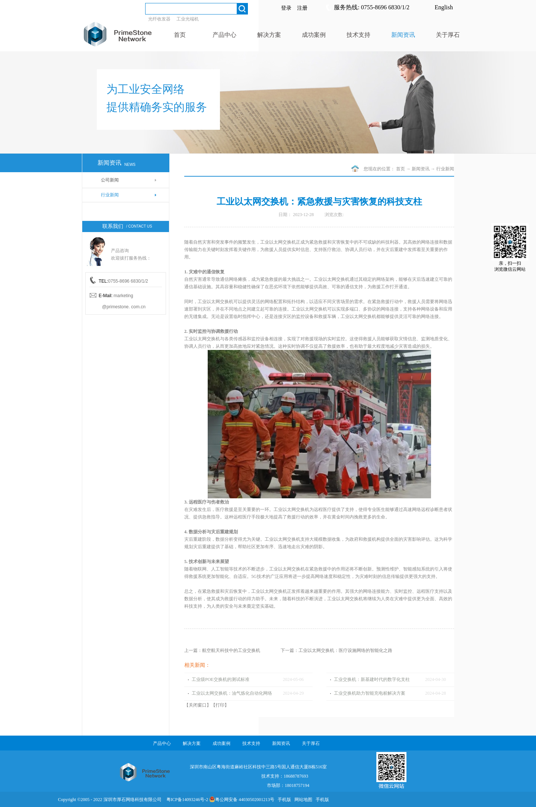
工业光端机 (187, 19)
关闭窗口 (198, 705)
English (444, 7)
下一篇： (336, 650)
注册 (302, 8)
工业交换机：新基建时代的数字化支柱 (372, 679)
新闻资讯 (421, 168)
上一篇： (222, 650)
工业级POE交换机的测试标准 (220, 679)
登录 (286, 8)
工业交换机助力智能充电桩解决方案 (369, 693)
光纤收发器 (159, 19)
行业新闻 (445, 168)
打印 (220, 705)
